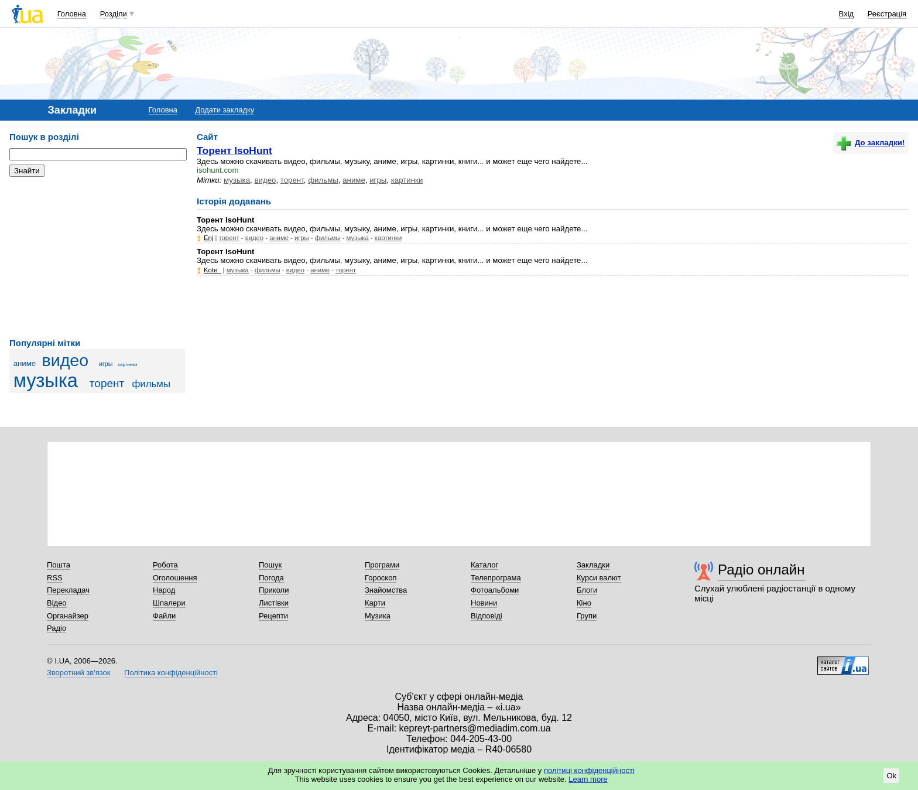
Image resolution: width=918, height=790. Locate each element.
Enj (208, 237)
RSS (55, 577)
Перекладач (68, 590)
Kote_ (212, 269)
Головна (71, 13)
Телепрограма (496, 577)
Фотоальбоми (495, 590)
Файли (164, 615)
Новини (484, 603)
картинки (127, 364)
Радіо (56, 628)
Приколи (274, 590)
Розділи (113, 13)
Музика (378, 615)
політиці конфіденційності (589, 770)
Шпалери (169, 603)
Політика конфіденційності (171, 672)
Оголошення (175, 577)
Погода (271, 577)
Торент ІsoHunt (234, 150)
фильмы (151, 383)
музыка (45, 380)
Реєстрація (887, 13)
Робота (165, 564)
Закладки (593, 564)
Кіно (584, 603)
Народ (164, 590)
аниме (24, 363)
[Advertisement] (97, 257)
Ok (891, 775)
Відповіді (486, 615)
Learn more (587, 779)
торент (107, 383)
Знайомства (386, 590)
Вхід (846, 13)
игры (105, 363)
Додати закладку (224, 109)
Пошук (270, 564)
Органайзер (67, 615)
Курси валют (599, 577)
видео (65, 360)
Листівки (274, 603)
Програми (382, 564)
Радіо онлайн (761, 569)
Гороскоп (380, 577)
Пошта (58, 564)
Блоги (587, 590)
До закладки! (871, 142)
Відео (57, 603)
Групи (587, 615)
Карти (375, 603)
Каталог (484, 564)
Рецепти (273, 615)
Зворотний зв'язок (78, 672)
